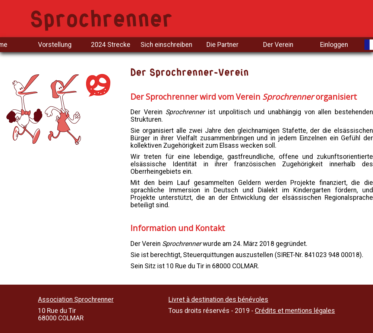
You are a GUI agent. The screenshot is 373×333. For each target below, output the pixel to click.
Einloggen (334, 44)
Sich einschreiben (166, 44)
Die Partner (222, 44)
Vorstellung (55, 44)
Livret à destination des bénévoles (218, 299)
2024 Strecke (110, 44)
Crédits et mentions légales (295, 310)
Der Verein (278, 44)
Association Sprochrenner (76, 299)
